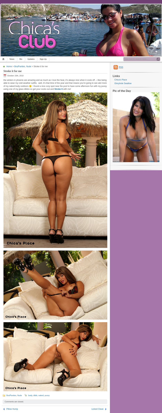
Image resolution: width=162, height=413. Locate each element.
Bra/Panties (19, 66)
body (30, 395)
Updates (30, 59)
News (12, 59)
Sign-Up (43, 59)
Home (4, 59)
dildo (35, 395)
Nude (28, 66)
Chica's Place (120, 80)
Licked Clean (98, 409)
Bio (21, 59)
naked (41, 395)
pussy (47, 395)
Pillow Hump (12, 409)
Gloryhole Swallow (123, 83)
